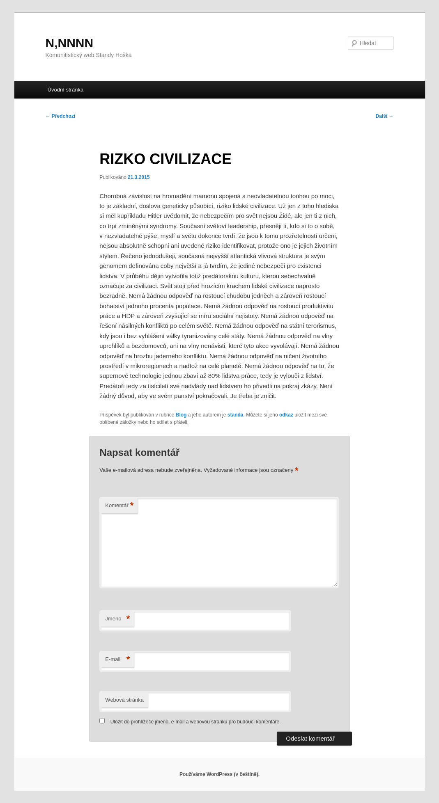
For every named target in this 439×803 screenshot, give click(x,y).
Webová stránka (124, 700)
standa (236, 415)
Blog (181, 415)
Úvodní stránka (65, 90)
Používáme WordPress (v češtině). (219, 774)
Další (384, 116)
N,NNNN (70, 43)
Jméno (117, 619)
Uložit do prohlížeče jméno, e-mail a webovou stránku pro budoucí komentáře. (195, 722)
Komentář (119, 506)
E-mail (117, 660)
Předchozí (61, 116)
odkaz (286, 415)
